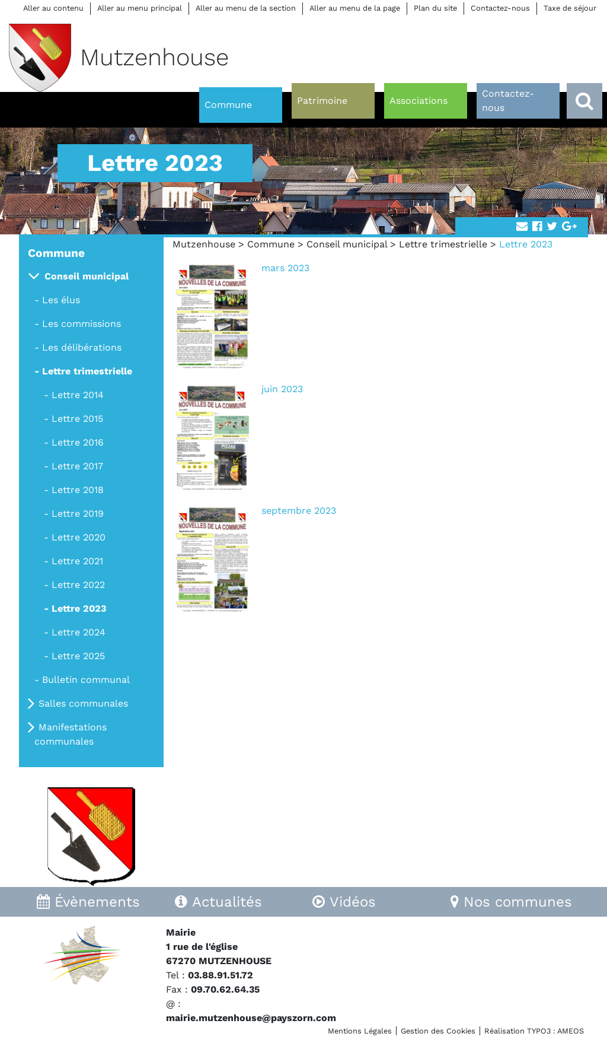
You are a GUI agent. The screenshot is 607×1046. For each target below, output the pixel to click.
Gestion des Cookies (438, 1030)
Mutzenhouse (203, 244)
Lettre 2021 (77, 561)
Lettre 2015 (77, 418)
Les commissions (81, 323)
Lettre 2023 (79, 608)
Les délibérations (82, 347)
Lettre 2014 (78, 394)
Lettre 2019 (78, 513)
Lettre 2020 (79, 537)
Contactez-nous (500, 8)
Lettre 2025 (78, 656)
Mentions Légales (360, 1030)
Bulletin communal (86, 679)
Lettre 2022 (78, 584)
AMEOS (570, 1030)
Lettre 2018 (78, 489)
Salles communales (83, 703)
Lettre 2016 (78, 442)
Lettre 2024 (79, 632)
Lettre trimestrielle (443, 244)
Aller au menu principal (139, 8)
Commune (271, 244)
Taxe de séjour (570, 8)
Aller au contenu (53, 8)
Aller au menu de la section (246, 8)
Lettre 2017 (77, 466)
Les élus (61, 300)
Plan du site (435, 8)
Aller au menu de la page (354, 8)
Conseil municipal (346, 244)
